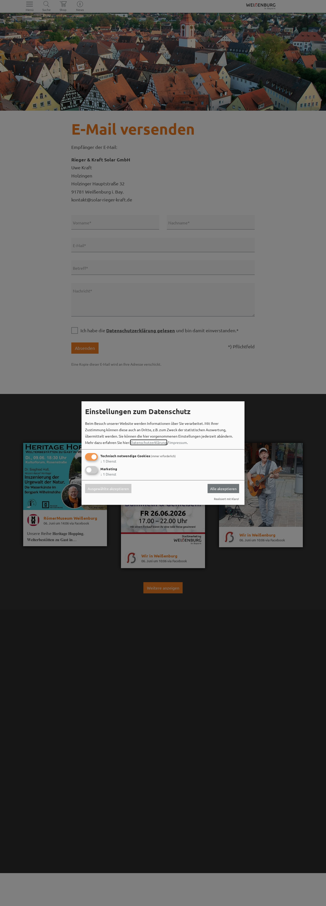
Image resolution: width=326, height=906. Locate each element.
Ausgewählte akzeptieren (108, 488)
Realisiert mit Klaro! (226, 499)
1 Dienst (108, 461)
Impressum (178, 442)
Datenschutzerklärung (149, 442)
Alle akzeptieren (223, 488)
